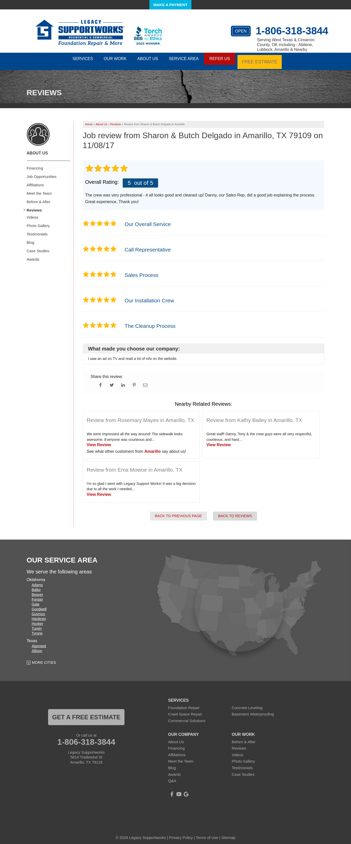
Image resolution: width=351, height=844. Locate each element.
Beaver (37, 590)
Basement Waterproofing (253, 710)
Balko (36, 586)
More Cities (44, 658)
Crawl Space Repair (185, 710)
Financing (35, 164)
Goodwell (39, 605)
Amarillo (152, 447)
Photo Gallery (38, 221)
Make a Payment (170, 5)
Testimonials (37, 230)
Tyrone (37, 629)
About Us (37, 149)
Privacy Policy (181, 833)
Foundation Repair (184, 703)
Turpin (37, 624)
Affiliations (35, 181)
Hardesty (39, 615)
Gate (35, 600)
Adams (37, 581)
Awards (33, 255)
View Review (99, 441)
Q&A (172, 777)
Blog (30, 238)
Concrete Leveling (247, 703)
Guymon (38, 610)
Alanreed (39, 642)
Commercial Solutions (186, 716)
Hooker (37, 619)
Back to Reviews (235, 512)
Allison (37, 647)
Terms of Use (207, 833)
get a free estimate (86, 713)
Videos (32, 213)
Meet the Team (39, 189)
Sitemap (228, 833)
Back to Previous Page (178, 512)
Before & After (38, 197)
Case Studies (38, 247)
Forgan (37, 595)
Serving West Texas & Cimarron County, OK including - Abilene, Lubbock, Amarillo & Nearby (286, 45)
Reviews (34, 206)
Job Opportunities (42, 172)
